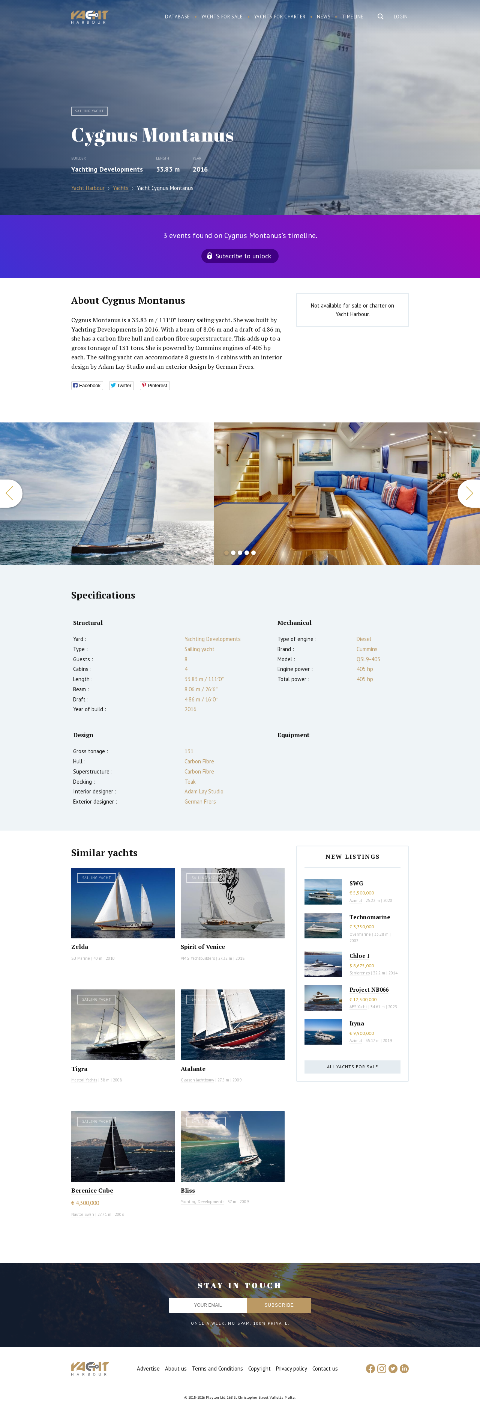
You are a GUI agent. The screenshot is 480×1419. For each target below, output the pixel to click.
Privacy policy (291, 1368)
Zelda (79, 946)
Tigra (79, 1069)
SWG (356, 883)
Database (177, 17)
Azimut (356, 900)
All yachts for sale (352, 1066)
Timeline (353, 17)
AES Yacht (358, 1006)
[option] (107, 493)
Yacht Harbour (90, 18)
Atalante (193, 1069)
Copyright (259, 1368)
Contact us (325, 1368)
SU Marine (80, 958)
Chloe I (359, 955)
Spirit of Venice (203, 946)
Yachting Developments (107, 169)
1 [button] (226, 552)
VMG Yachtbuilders (198, 958)
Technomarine (370, 917)
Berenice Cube (92, 1190)
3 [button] (240, 552)
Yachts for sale (222, 17)
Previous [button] (11, 494)
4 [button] (246, 552)
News (323, 17)
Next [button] (469, 494)
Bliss (188, 1190)
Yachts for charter (280, 17)
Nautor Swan (82, 1214)
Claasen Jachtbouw (197, 1080)
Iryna (357, 1023)
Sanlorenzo (360, 973)
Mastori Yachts (84, 1080)
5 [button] (253, 552)
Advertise (148, 1368)
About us (176, 1368)
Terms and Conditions (217, 1368)
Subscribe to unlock (243, 256)
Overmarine (361, 934)
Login (401, 17)
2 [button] (233, 552)
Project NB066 (369, 989)
